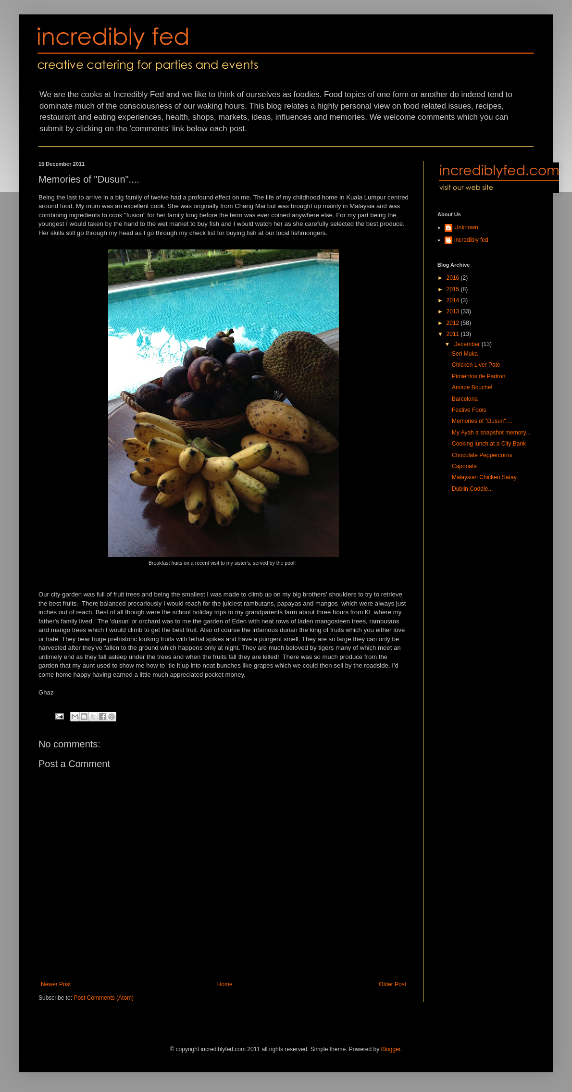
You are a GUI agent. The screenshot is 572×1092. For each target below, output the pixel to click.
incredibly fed (471, 239)
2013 (454, 311)
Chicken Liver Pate (476, 364)
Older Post (392, 984)
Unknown (466, 227)
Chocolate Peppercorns (482, 455)
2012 (454, 323)
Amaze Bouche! (472, 387)
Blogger (391, 1049)
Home (225, 984)
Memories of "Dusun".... (482, 421)
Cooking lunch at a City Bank (489, 443)
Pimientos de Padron (478, 376)
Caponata (464, 466)
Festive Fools (469, 410)
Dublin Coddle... (472, 488)
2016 (454, 277)
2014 (454, 300)
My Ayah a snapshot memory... (491, 432)
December (467, 344)
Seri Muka (465, 353)
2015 (454, 289)
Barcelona (465, 399)
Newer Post (56, 984)
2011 (454, 334)
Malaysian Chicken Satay (484, 477)
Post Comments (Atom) (104, 997)
